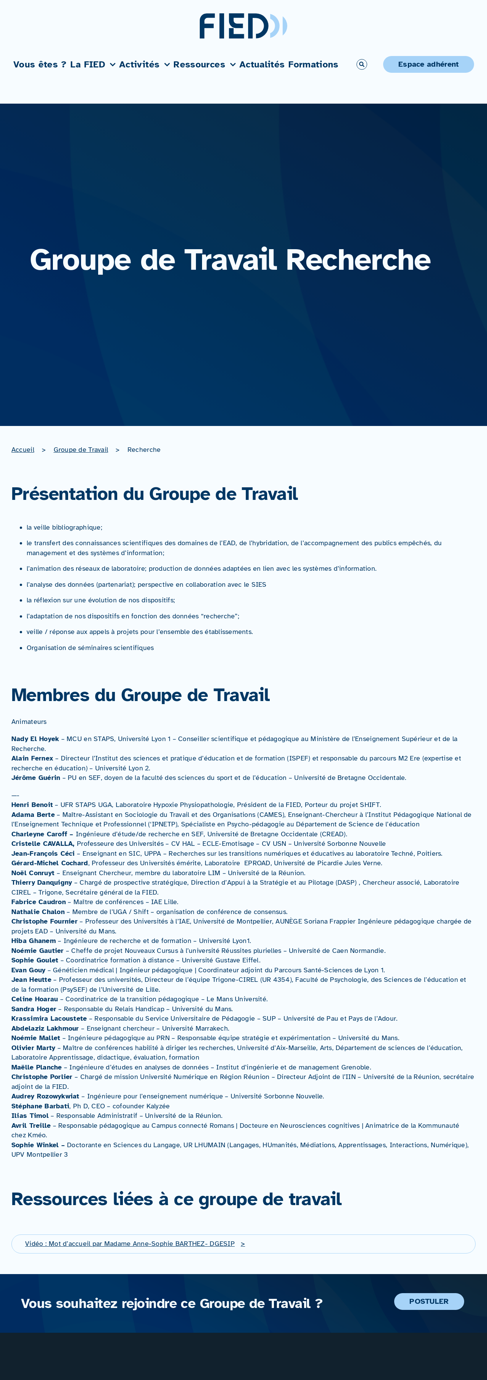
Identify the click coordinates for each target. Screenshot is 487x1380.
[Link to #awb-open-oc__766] (361, 64)
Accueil (22, 449)
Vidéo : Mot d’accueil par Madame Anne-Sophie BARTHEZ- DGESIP (130, 1243)
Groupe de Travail (81, 449)
